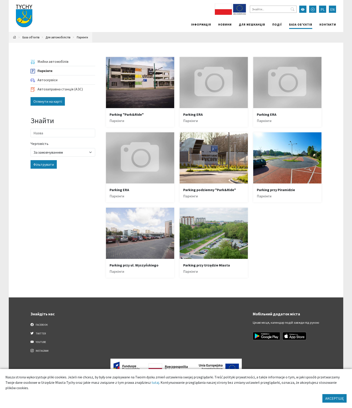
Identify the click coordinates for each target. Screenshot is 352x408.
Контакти (327, 24)
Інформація (201, 24)
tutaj (155, 382)
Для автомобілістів (58, 37)
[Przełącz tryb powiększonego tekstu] (312, 9)
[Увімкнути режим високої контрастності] (302, 9)
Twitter (38, 333)
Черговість (39, 143)
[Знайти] (273, 9)
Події (277, 24)
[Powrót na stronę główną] (15, 37)
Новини (225, 24)
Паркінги (82, 37)
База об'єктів (300, 24)
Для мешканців (252, 24)
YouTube (38, 342)
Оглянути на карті (47, 101)
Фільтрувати (43, 164)
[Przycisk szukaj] (292, 9)
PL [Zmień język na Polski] (323, 9)
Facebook (39, 325)
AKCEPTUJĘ (334, 398)
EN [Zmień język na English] (332, 9)
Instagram (39, 351)
